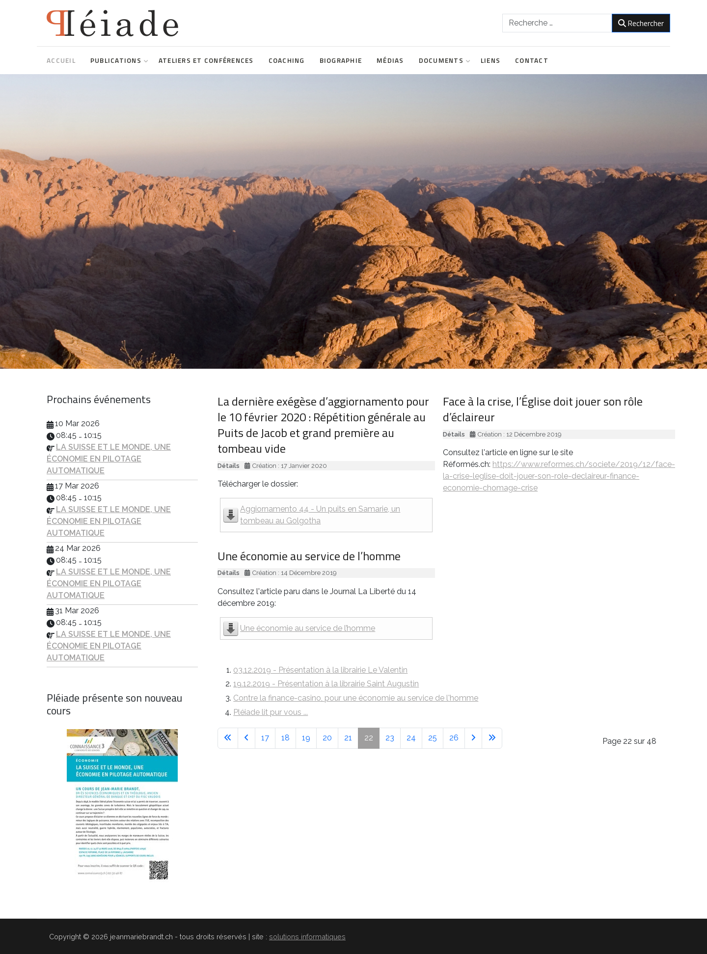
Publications (117, 60)
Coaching (287, 60)
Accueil (61, 60)
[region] (353, 221)
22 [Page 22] (368, 737)
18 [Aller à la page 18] (285, 737)
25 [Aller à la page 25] (432, 737)
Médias (390, 60)
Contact (531, 60)
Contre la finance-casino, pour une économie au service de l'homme (355, 698)
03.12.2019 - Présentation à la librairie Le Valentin (320, 670)
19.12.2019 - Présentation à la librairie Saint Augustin (326, 683)
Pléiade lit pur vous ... (270, 712)
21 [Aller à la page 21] (348, 737)
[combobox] (557, 23)
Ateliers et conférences (206, 60)
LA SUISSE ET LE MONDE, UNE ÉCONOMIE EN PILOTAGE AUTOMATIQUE (109, 458)
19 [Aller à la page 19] (306, 737)
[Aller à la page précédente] (246, 738)
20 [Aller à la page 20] (327, 737)
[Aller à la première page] (228, 738)
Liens (490, 60)
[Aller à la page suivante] (473, 738)
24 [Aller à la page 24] (411, 737)
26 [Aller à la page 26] (454, 737)
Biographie (341, 60)
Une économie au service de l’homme (307, 628)
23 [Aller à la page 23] (389, 737)
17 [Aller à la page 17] (265, 737)
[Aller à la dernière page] (492, 738)
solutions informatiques (307, 936)
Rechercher (641, 23)
